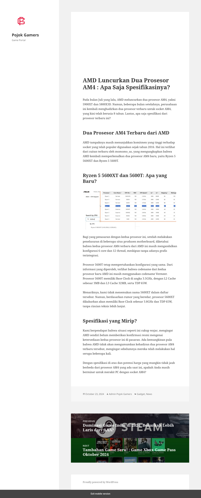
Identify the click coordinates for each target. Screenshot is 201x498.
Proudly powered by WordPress (100, 482)
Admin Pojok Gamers (120, 394)
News (149, 394)
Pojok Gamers (25, 35)
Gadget (141, 394)
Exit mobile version (100, 493)
